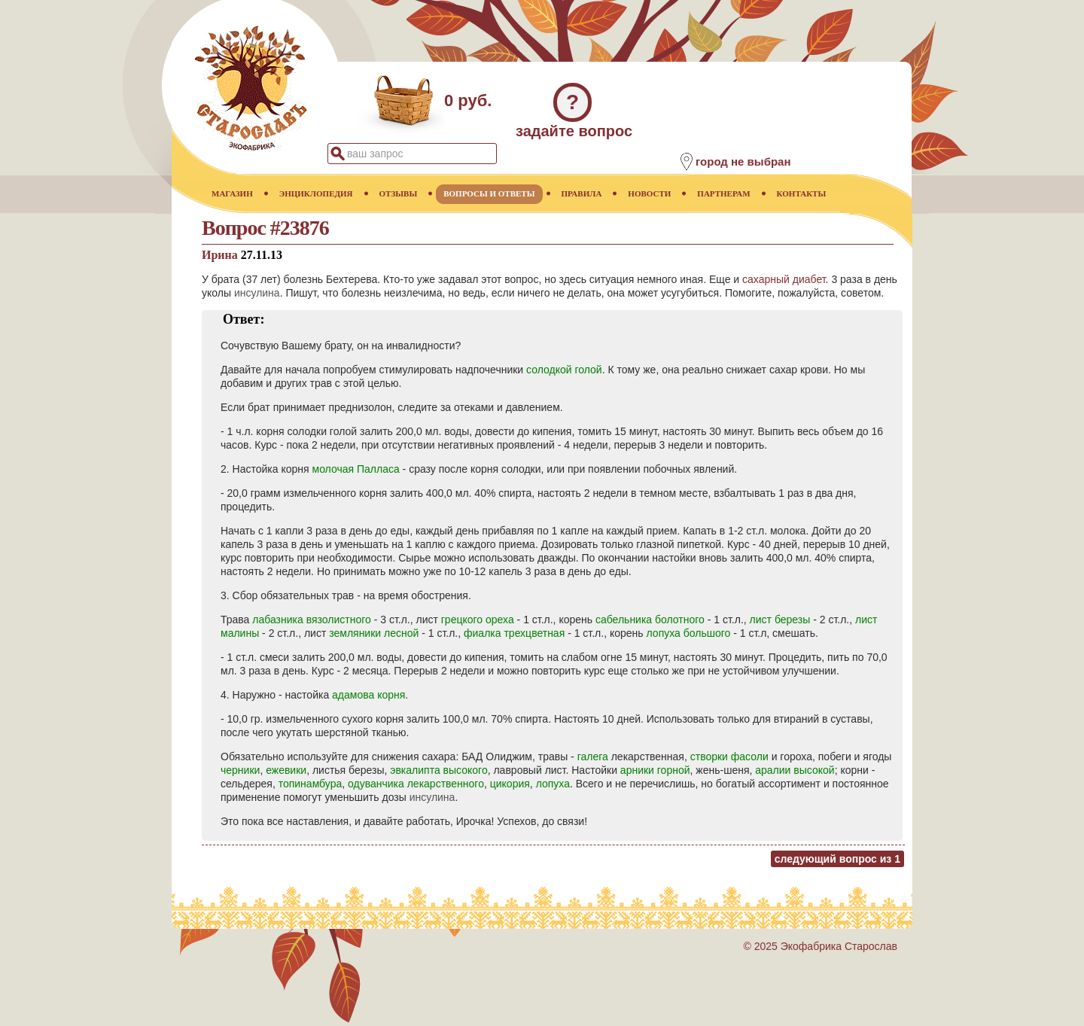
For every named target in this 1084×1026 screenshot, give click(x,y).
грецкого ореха (477, 619)
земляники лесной (374, 633)
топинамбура (311, 784)
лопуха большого (689, 633)
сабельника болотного (650, 619)
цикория (510, 784)
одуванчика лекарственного (416, 784)
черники (240, 770)
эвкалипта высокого (438, 770)
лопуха (553, 784)
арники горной (655, 770)
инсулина (257, 293)
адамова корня (368, 695)
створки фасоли (729, 756)
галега (592, 756)
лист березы (780, 619)
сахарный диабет (784, 279)
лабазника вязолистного (311, 619)
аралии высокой (794, 770)
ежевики (286, 770)
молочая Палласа (356, 469)
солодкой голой (564, 370)
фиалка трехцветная (514, 633)
